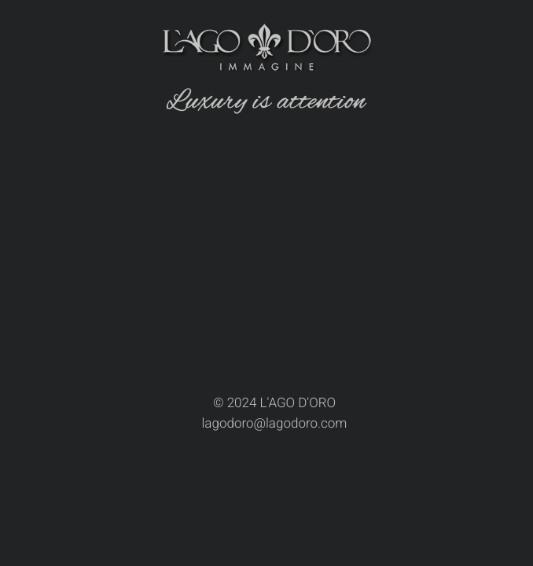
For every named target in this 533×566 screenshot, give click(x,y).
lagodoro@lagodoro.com (274, 424)
